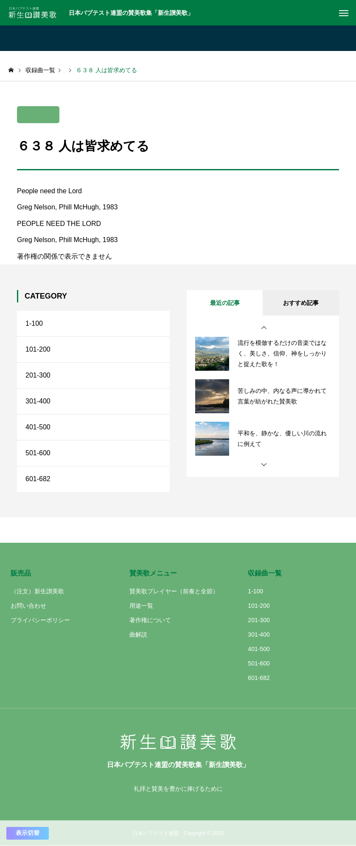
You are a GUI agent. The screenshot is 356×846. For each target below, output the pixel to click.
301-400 (37, 401)
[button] (264, 327)
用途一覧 (141, 605)
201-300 (37, 375)
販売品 (21, 573)
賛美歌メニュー (153, 573)
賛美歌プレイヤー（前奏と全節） (174, 591)
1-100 (34, 323)
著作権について (150, 620)
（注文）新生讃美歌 (37, 591)
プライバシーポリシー (40, 620)
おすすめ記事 (301, 302)
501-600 (37, 453)
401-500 (37, 427)
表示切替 (27, 832)
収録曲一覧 (265, 573)
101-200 (37, 349)
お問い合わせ (28, 605)
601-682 (37, 478)
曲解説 (138, 634)
